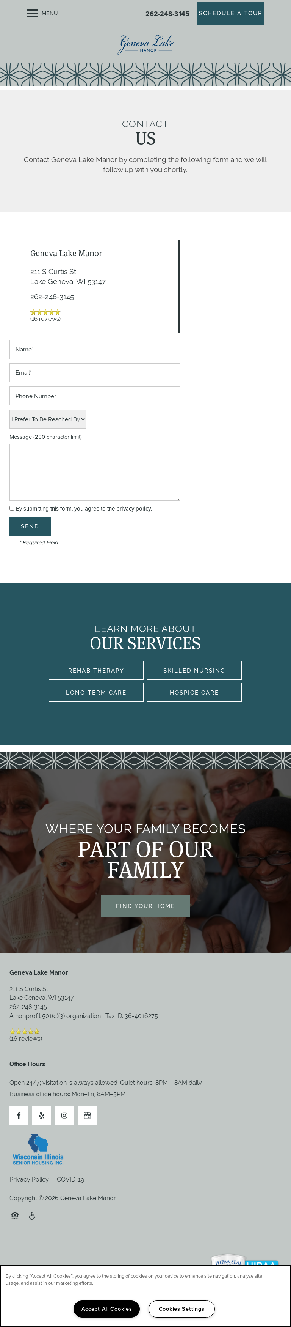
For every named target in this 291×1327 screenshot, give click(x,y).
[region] (145, 1296)
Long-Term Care (96, 692)
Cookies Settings (182, 1309)
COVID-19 (70, 1179)
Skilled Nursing (194, 670)
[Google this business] (87, 1115)
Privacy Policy (29, 1179)
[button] (230, 13)
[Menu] (42, 13)
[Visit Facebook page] (18, 1115)
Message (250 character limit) (45, 437)
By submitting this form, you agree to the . (84, 508)
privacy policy (133, 508)
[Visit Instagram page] (64, 1115)
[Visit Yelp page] (41, 1115)
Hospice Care (194, 692)
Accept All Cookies (106, 1309)
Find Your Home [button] (145, 906)
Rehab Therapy (96, 670)
